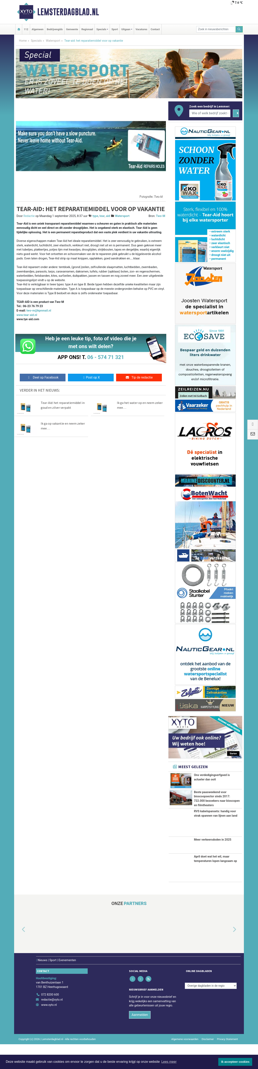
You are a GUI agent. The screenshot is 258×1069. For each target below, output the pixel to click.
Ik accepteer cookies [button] (235, 1061)
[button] (19, 954)
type (95, 216)
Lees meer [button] (169, 1061)
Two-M (160, 216)
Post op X (91, 377)
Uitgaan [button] (125, 29)
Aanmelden (140, 1039)
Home (23, 40)
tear (102, 216)
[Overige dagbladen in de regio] (211, 1010)
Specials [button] (101, 29)
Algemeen (37, 29)
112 (26, 29)
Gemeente (72, 29)
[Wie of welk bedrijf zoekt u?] (209, 113)
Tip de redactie (139, 377)
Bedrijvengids (55, 29)
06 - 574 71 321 (105, 357)
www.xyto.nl (49, 1029)
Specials (36, 40)
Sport (114, 29)
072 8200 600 (50, 1019)
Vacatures (141, 29)
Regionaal (87, 29)
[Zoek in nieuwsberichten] (216, 29)
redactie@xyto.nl (52, 1024)
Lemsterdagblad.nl (68, 11)
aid (108, 216)
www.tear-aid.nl (27, 315)
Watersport (53, 40)
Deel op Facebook (42, 377)
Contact (155, 29)
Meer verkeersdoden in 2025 (212, 864)
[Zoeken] (239, 29)
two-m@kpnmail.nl (38, 310)
